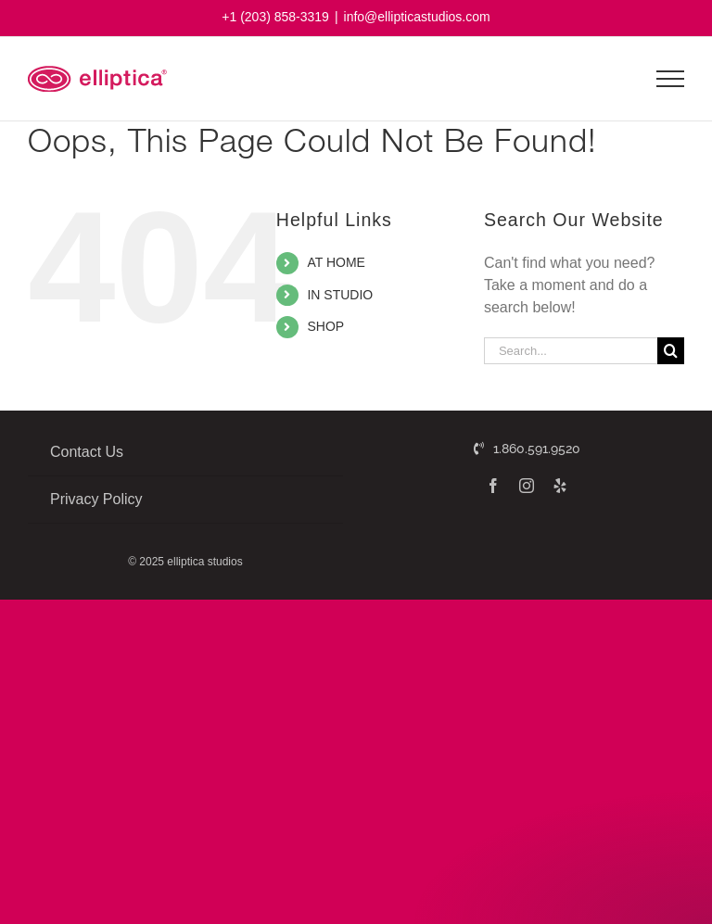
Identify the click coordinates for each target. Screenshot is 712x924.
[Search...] (570, 350)
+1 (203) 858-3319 (275, 16)
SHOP (325, 326)
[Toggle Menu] (671, 78)
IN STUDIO (340, 294)
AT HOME (336, 262)
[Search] (670, 350)
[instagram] (526, 485)
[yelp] (560, 485)
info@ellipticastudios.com (417, 16)
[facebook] (493, 485)
